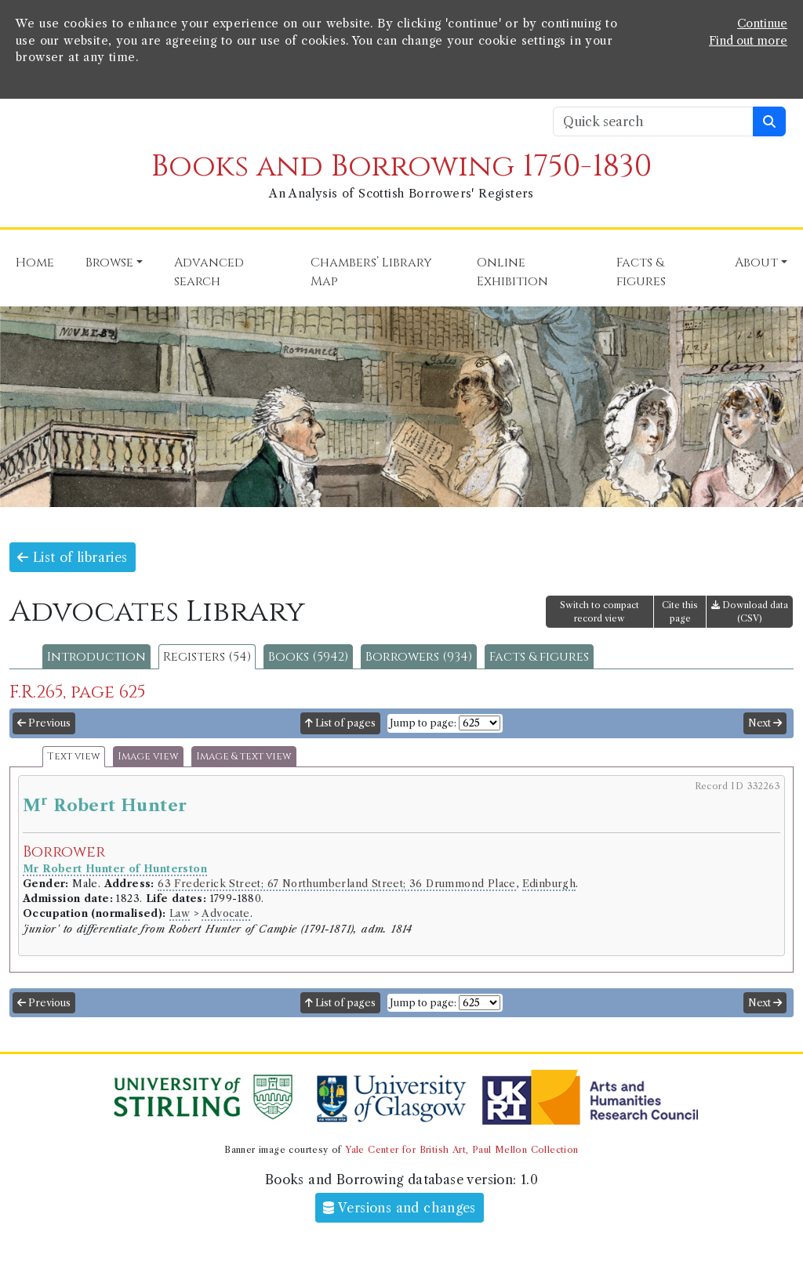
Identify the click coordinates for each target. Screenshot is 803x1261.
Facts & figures (539, 656)
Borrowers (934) (418, 656)
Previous (44, 723)
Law (179, 913)
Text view (73, 756)
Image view (148, 756)
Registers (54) (207, 656)
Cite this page (680, 612)
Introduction (96, 656)
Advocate (225, 913)
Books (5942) (308, 656)
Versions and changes (399, 1208)
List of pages (340, 723)
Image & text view (244, 756)
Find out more (748, 41)
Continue (762, 23)
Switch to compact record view (599, 612)
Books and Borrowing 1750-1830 (401, 167)
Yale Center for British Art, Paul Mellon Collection (461, 1149)
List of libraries (72, 557)
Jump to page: (423, 723)
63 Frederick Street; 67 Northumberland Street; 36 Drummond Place (337, 884)
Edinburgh (549, 884)
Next (765, 723)
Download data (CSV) (749, 612)
